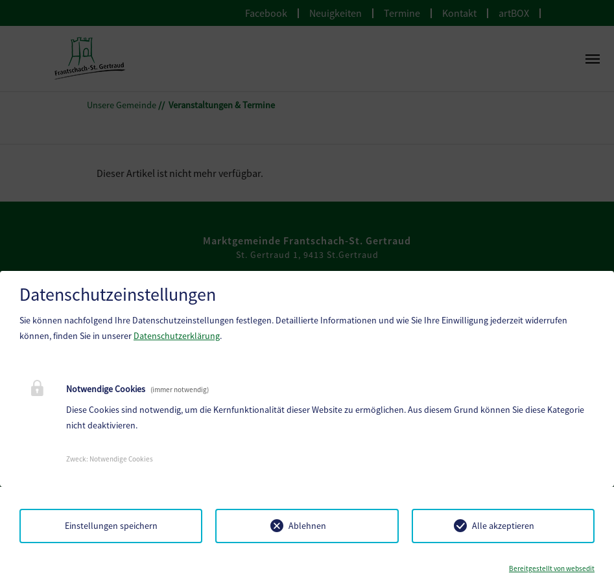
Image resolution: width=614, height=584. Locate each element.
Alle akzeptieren (503, 525)
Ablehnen (307, 525)
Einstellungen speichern (111, 525)
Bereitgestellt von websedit (552, 568)
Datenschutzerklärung (177, 336)
